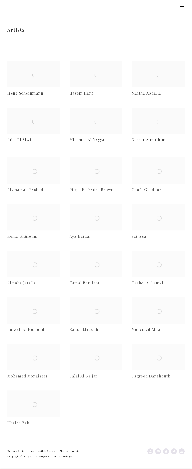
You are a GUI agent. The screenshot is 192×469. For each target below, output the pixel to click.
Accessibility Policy (42, 451)
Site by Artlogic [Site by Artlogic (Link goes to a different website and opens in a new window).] (63, 456)
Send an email (166, 451)
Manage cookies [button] (70, 451)
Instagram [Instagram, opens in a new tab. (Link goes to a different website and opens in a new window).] (150, 451)
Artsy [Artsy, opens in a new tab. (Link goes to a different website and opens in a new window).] (182, 451)
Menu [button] (182, 8)
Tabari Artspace (18, 8)
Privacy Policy (16, 451)
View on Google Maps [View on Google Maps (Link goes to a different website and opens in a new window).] (174, 451)
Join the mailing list (158, 451)
